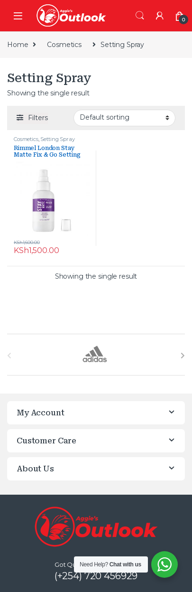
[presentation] (183, 355)
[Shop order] (124, 118)
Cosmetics (64, 44)
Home (17, 44)
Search (140, 15)
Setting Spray (57, 139)
